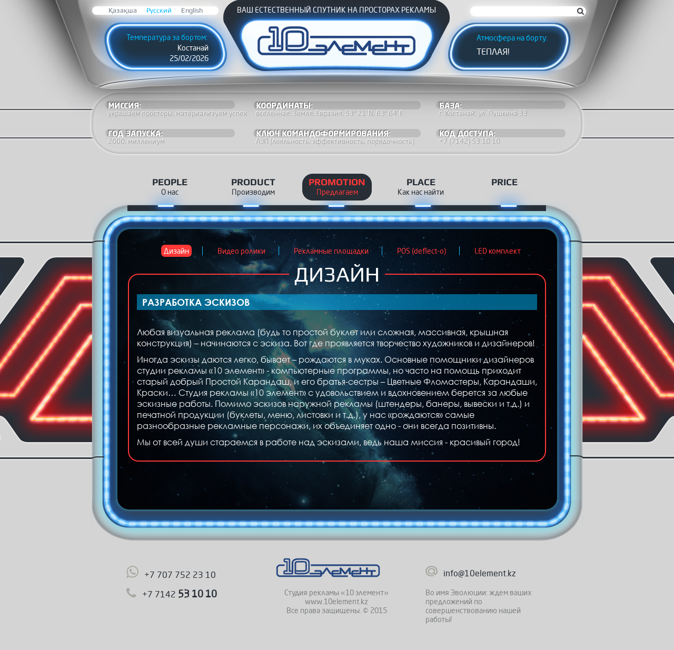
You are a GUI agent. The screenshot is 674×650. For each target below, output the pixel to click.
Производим (253, 191)
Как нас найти (421, 191)
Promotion (337, 181)
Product (253, 181)
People (169, 181)
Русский (159, 10)
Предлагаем (337, 191)
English (192, 10)
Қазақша (122, 10)
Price (504, 181)
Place (421, 181)
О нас (170, 191)
